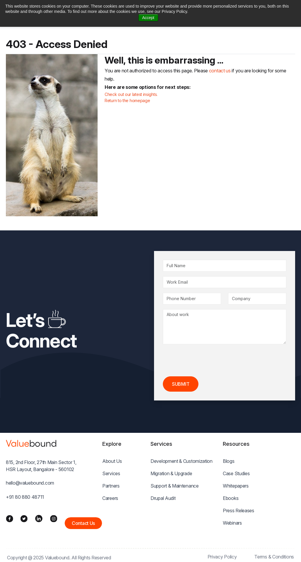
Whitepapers (236, 486)
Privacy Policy (222, 557)
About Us (112, 461)
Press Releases (238, 510)
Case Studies (236, 473)
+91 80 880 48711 (25, 497)
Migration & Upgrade (171, 473)
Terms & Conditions (274, 557)
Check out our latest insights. (131, 94)
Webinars (232, 523)
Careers (110, 498)
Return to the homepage (127, 100)
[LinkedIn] (39, 518)
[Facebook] (9, 518)
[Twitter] (24, 518)
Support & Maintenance (174, 486)
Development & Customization (181, 461)
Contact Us (83, 523)
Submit (180, 384)
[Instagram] (53, 518)
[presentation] (207, 360)
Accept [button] (148, 17)
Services (111, 473)
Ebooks (230, 498)
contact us (220, 71)
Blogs (229, 461)
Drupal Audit (162, 498)
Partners (111, 486)
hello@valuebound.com (30, 483)
